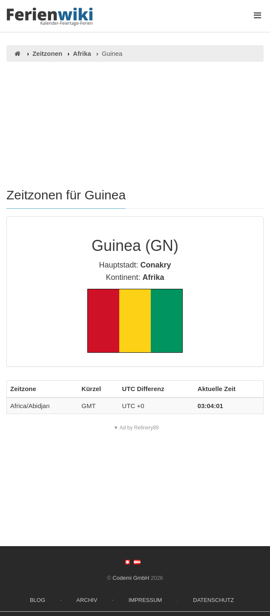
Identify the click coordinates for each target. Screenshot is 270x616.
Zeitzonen (47, 53)
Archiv (86, 600)
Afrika (82, 53)
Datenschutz (213, 600)
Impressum (145, 600)
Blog (37, 600)
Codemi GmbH (130, 578)
